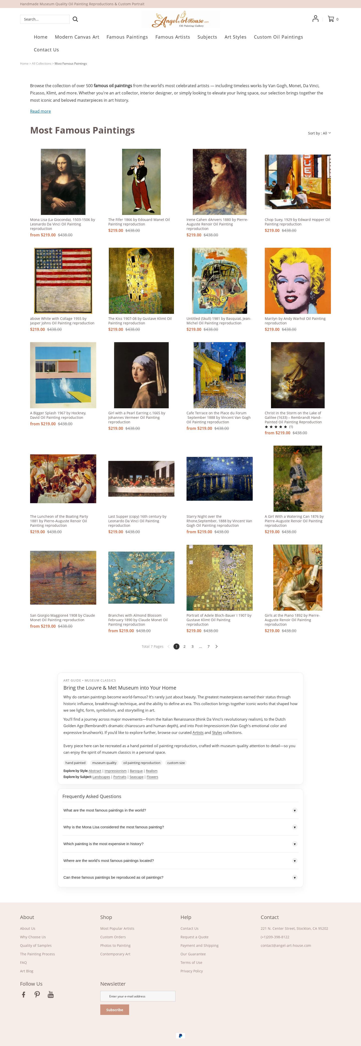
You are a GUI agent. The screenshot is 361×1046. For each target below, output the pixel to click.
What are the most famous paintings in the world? (180, 810)
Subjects (207, 37)
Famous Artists (172, 37)
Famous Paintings (127, 37)
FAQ (23, 962)
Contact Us (46, 50)
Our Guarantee (193, 954)
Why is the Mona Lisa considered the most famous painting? (180, 827)
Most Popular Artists (117, 928)
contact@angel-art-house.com (286, 945)
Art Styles (236, 37)
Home (41, 37)
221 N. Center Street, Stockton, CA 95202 (294, 928)
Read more (40, 111)
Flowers (152, 776)
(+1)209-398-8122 (275, 937)
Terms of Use (191, 962)
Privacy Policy (191, 971)
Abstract (95, 770)
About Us (27, 928)
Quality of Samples (36, 945)
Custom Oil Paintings (278, 37)
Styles (217, 732)
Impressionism (116, 770)
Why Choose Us (33, 937)
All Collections (41, 63)
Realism (151, 770)
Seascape (136, 776)
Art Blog (26, 971)
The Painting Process (37, 954)
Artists (198, 732)
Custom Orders (113, 937)
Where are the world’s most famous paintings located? (180, 860)
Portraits (119, 776)
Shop (106, 917)
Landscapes (101, 776)
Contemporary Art (115, 954)
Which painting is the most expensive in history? (180, 844)
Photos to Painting (115, 945)
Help (185, 917)
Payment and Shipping (199, 945)
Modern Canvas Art (77, 37)
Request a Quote (194, 937)
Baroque (136, 770)
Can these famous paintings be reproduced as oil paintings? (180, 877)
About (27, 917)
